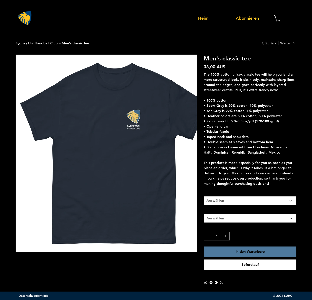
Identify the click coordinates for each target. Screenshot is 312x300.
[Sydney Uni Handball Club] (37, 43)
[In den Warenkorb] (250, 251)
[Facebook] (211, 282)
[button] (277, 18)
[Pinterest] (216, 282)
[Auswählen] (250, 200)
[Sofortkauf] (250, 264)
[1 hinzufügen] (225, 236)
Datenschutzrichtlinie (34, 296)
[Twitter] (221, 282)
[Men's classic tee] (75, 43)
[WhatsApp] (206, 282)
